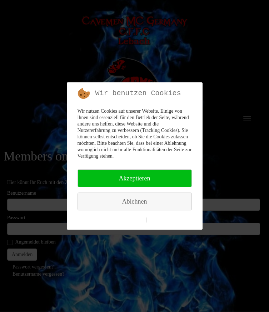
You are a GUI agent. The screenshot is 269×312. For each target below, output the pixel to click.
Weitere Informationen (120, 220)
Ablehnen (134, 201)
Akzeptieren (134, 178)
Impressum (161, 220)
